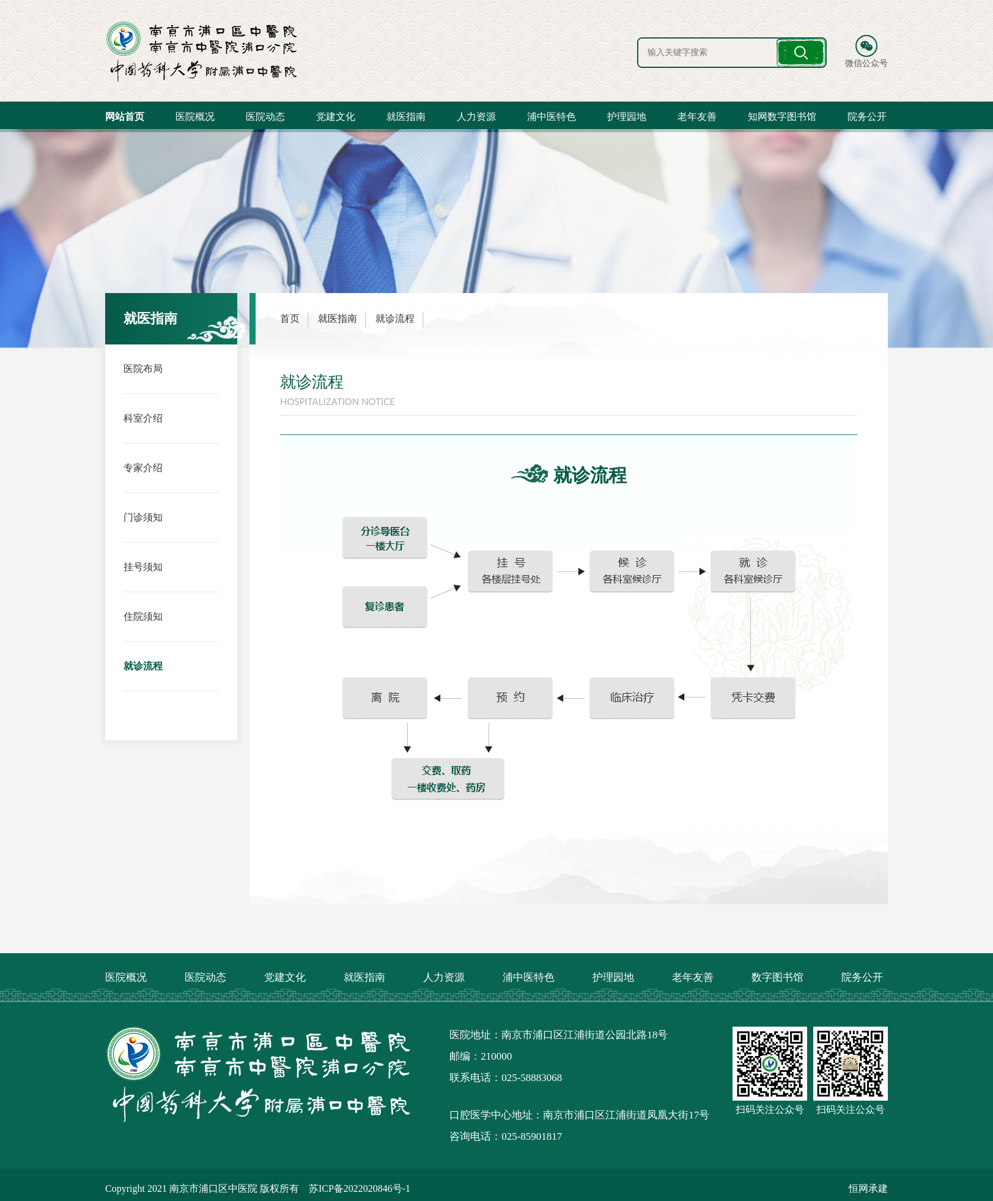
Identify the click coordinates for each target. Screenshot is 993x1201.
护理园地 (626, 116)
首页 (290, 318)
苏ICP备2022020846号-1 (359, 1188)
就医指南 (406, 116)
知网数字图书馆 (782, 116)
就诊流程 (143, 665)
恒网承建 (868, 1188)
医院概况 (195, 116)
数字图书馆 (777, 977)
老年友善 (697, 116)
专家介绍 (143, 467)
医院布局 (143, 368)
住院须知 (143, 616)
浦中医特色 (551, 116)
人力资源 (476, 116)
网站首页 (124, 116)
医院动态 (265, 116)
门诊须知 (143, 516)
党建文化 (335, 116)
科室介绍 (143, 417)
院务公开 (867, 116)
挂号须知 (143, 566)
